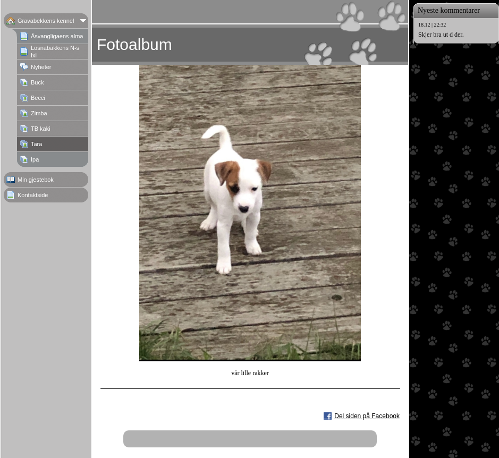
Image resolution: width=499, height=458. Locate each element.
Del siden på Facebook (367, 416)
